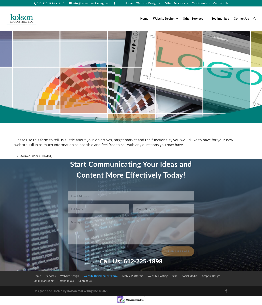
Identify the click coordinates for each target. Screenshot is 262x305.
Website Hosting (158, 276)
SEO (174, 276)
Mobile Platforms (132, 276)
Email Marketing (44, 281)
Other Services (175, 3)
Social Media (189, 276)
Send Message (177, 252)
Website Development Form (101, 276)
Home (129, 3)
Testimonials (201, 3)
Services (51, 276)
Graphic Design (211, 276)
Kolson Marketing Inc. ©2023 (87, 291)
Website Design (147, 3)
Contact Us (220, 3)
